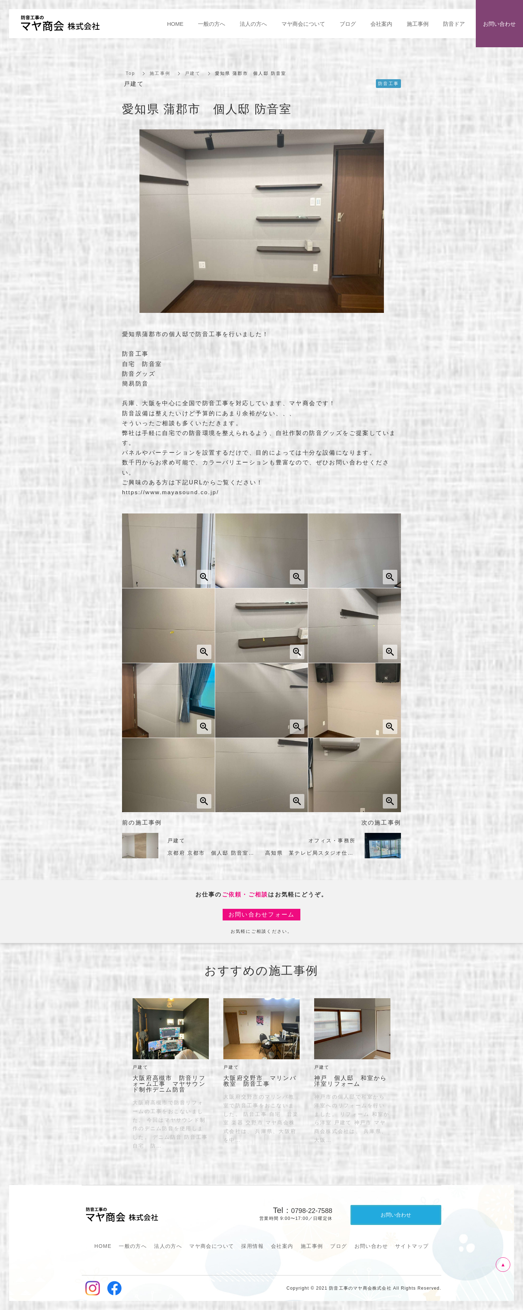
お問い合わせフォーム (261, 914)
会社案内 (282, 1246)
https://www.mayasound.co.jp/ (172, 492)
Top (130, 73)
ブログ (338, 1246)
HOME (103, 1246)
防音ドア (454, 24)
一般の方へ (133, 1246)
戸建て (192, 73)
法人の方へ (168, 1246)
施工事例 (160, 73)
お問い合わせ (371, 1246)
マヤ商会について (211, 1246)
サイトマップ (412, 1246)
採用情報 (252, 1246)
